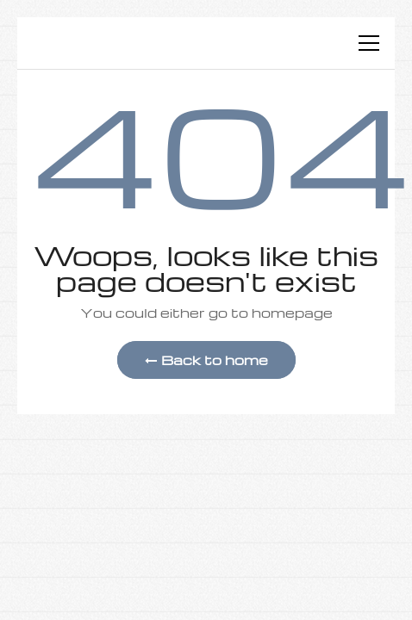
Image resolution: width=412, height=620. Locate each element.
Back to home (206, 360)
